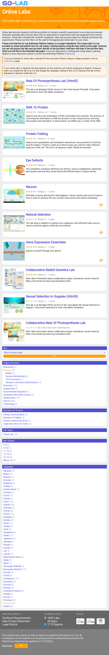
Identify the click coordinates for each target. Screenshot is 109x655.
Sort (54, 356)
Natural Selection (38, 214)
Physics (7, 401)
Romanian (7, 581)
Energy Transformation (13, 414)
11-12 (6, 451)
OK (21, 646)
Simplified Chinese (12, 591)
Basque (6, 477)
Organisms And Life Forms (16, 423)
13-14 (6, 454)
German (6, 520)
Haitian (6, 526)
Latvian (6, 554)
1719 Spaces (55, 624)
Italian (6, 535)
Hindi (5, 529)
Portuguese (8, 578)
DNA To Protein (37, 107)
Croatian (7, 492)
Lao (5, 551)
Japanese (8, 538)
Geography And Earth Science (17, 394)
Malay (6, 560)
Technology (8, 404)
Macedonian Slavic (12, 557)
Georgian (7, 517)
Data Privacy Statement (16, 621)
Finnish (6, 511)
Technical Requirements (16, 618)
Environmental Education (14, 391)
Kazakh (6, 544)
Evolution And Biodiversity (15, 420)
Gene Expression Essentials (46, 242)
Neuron (31, 187)
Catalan (6, 486)
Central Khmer (9, 489)
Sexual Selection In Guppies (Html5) (52, 296)
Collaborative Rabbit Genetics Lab (50, 270)
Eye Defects (34, 160)
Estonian (7, 508)
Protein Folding (37, 134)
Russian (7, 584)
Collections (9, 61)
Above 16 (7, 460)
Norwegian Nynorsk (12, 569)
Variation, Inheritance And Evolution (21, 382)
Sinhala (6, 594)
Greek (6, 523)
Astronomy (8, 367)
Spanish (7, 603)
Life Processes (12, 379)
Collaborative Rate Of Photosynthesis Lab (55, 323)
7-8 (5, 445)
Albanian (7, 471)
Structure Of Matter (12, 417)
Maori (6, 563)
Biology (6, 370)
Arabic (6, 474)
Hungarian (8, 532)
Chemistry (8, 385)
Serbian (6, 588)
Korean (6, 548)
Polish (6, 575)
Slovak (6, 597)
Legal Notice (9, 624)
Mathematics (9, 398)
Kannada (7, 541)
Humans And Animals (15, 376)
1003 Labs (53, 618)
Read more (7, 645)
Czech (6, 495)
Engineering (8, 388)
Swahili (6, 606)
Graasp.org (70, 53)
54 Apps (52, 621)
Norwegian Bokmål (12, 566)
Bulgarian (7, 483)
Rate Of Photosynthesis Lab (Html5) (52, 81)
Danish (6, 498)
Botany (8, 373)
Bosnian (7, 480)
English (6, 504)
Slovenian (7, 600)
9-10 (5, 448)
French (6, 514)
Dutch (6, 501)
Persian (7, 572)
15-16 (6, 457)
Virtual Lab (8, 434)
